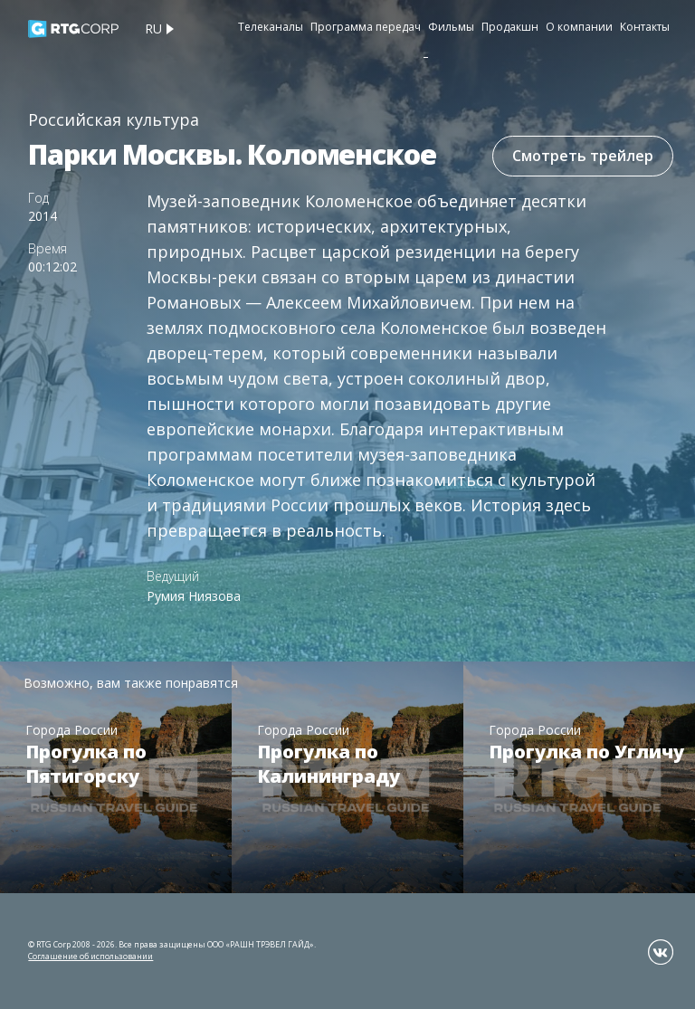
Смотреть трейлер (582, 156)
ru (153, 28)
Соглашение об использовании (90, 956)
